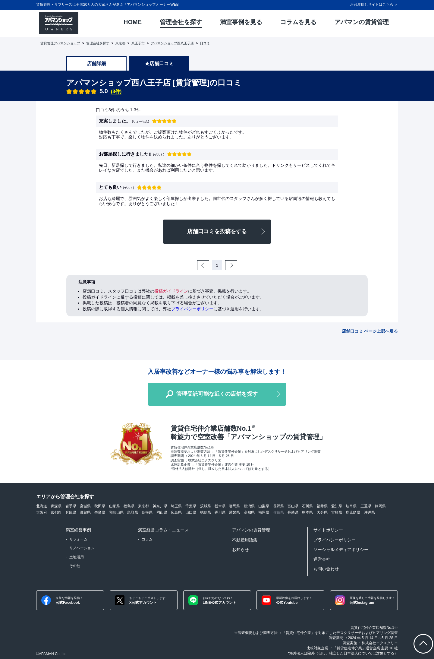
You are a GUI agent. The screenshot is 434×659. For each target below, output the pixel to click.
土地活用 (76, 557)
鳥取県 (132, 512)
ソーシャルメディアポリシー (340, 549)
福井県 (322, 506)
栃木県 (220, 506)
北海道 (41, 506)
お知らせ (240, 549)
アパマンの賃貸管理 (251, 530)
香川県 (220, 512)
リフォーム (78, 539)
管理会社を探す (97, 43)
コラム (147, 539)
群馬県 (234, 506)
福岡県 (263, 512)
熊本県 (307, 512)
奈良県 (99, 512)
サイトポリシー (328, 530)
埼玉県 (176, 506)
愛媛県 (234, 512)
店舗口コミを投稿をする (217, 231)
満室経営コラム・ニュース (163, 530)
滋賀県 (85, 512)
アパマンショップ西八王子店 (172, 43)
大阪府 (41, 512)
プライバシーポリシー (192, 308)
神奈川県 (160, 506)
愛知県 (336, 506)
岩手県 (70, 506)
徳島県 (205, 512)
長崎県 (293, 512)
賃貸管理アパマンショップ (60, 43)
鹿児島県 (353, 512)
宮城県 (85, 506)
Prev (208, 265)
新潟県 (249, 506)
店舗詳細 (96, 63)
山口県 (190, 512)
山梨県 (263, 506)
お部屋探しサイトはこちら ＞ (374, 4)
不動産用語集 (244, 539)
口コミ (205, 43)
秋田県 (99, 506)
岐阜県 (351, 506)
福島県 (129, 506)
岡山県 (161, 512)
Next (236, 265)
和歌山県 (116, 512)
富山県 (293, 506)
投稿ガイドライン (171, 291)
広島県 (176, 512)
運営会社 (321, 559)
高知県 (249, 512)
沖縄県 (369, 512)
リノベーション (82, 548)
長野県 (278, 506)
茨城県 (205, 506)
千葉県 (190, 506)
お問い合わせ (326, 568)
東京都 (120, 43)
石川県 (307, 506)
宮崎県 (336, 512)
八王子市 (138, 43)
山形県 (114, 506)
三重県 (365, 506)
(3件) (116, 91)
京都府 (56, 512)
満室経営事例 (78, 530)
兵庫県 (70, 512)
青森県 (56, 506)
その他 (74, 566)
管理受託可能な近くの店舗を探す (217, 394)
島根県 (147, 512)
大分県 (322, 512)
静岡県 (380, 506)
